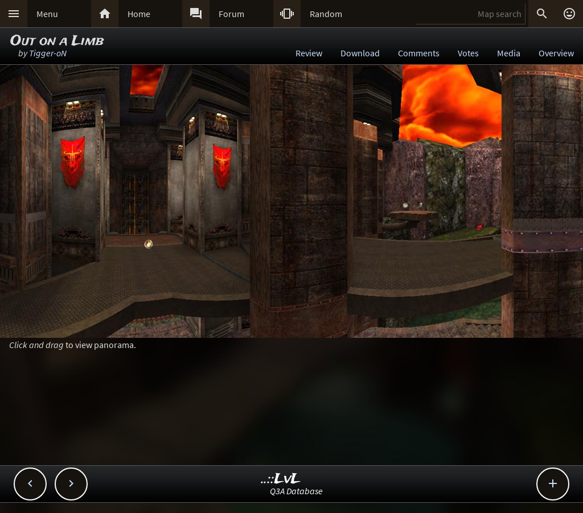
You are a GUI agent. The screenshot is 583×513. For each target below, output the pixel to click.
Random (326, 13)
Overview (556, 53)
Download (360, 53)
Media (508, 53)
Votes (468, 53)
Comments (419, 53)
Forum (231, 13)
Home (139, 13)
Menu (47, 13)
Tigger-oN (48, 53)
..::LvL (281, 479)
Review (308, 53)
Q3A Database (296, 491)
